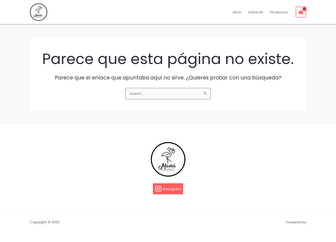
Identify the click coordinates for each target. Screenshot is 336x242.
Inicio (237, 12)
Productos (279, 12)
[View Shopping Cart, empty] (301, 12)
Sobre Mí (255, 12)
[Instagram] (168, 188)
